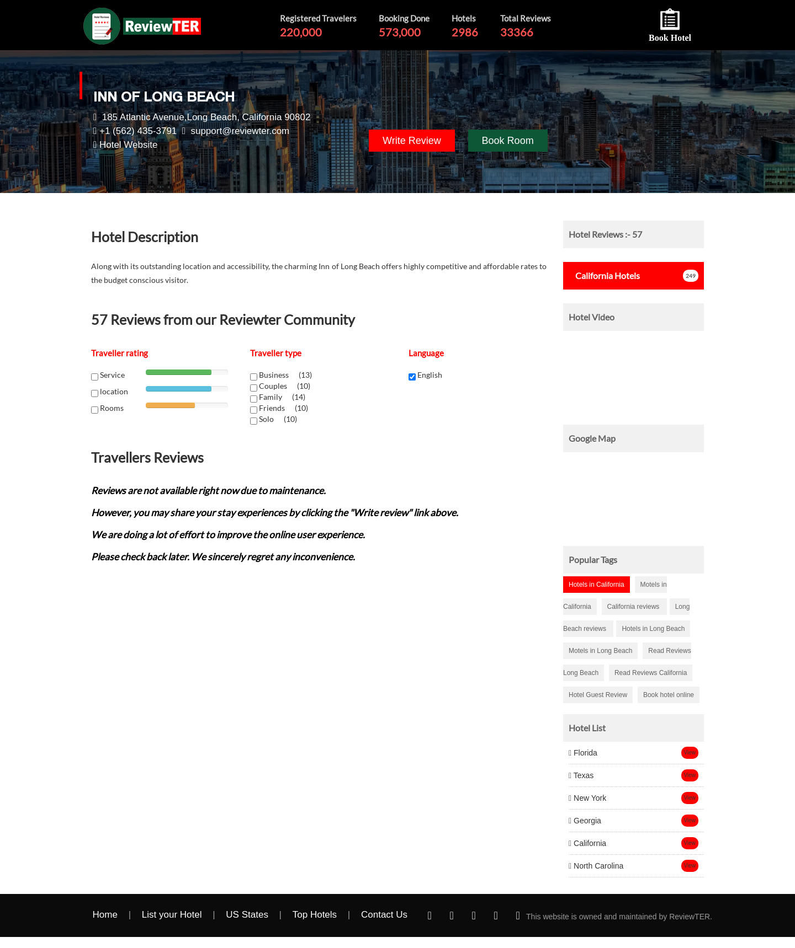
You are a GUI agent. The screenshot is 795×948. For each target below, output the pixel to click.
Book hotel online (668, 695)
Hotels (604, 275)
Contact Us (384, 914)
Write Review (412, 140)
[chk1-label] (253, 377)
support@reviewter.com (239, 131)
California (587, 843)
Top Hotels (315, 914)
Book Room (508, 140)
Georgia (585, 820)
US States (247, 914)
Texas (581, 775)
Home (105, 914)
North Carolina (596, 865)
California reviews (634, 606)
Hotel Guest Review (598, 695)
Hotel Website (128, 145)
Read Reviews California (650, 673)
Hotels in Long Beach (653, 629)
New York (587, 798)
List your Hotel (172, 914)
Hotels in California (596, 584)
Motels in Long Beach (600, 651)
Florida (583, 752)
